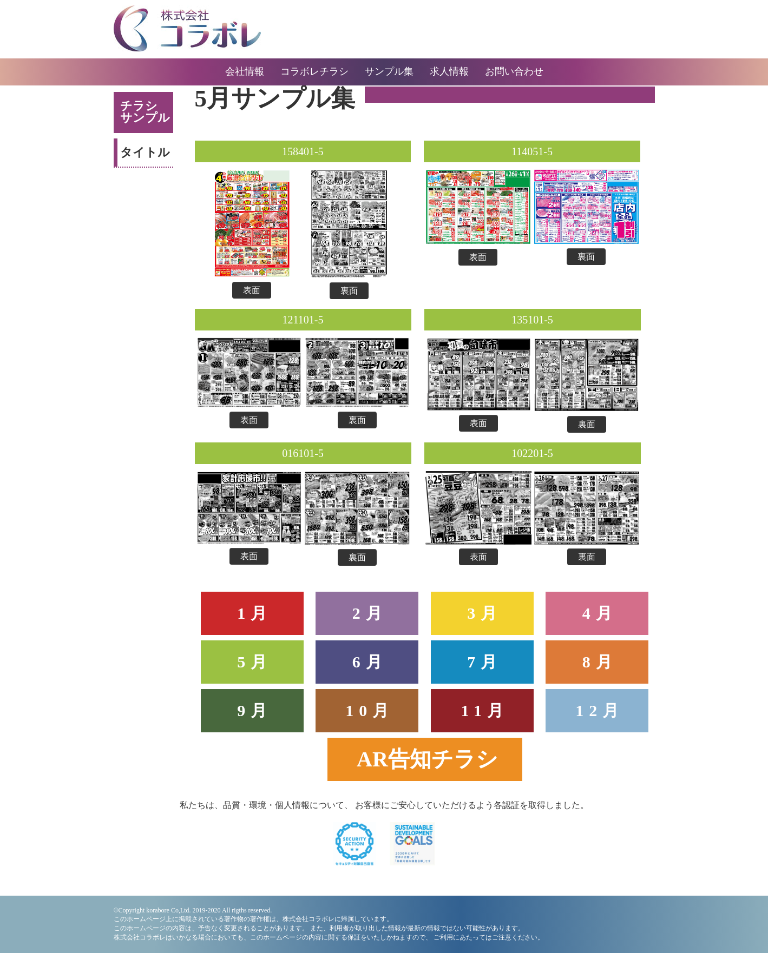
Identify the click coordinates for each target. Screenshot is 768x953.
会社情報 (244, 71)
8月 (600, 662)
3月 (484, 613)
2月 (370, 613)
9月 (254, 710)
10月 (369, 710)
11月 (485, 710)
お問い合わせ (514, 71)
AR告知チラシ (427, 759)
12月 (599, 710)
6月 (370, 662)
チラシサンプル (145, 111)
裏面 (349, 290)
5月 (254, 662)
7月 (484, 662)
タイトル (145, 152)
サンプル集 (389, 71)
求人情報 (449, 71)
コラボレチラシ (314, 71)
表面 (251, 290)
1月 (254, 613)
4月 (600, 613)
